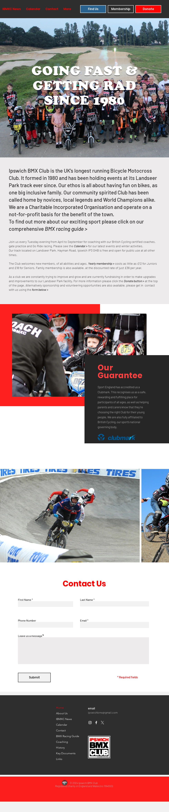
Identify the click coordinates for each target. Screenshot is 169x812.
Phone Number (27, 620)
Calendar (61, 724)
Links (59, 759)
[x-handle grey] (102, 722)
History (60, 747)
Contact (61, 730)
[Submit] (34, 677)
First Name (24, 599)
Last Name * (87, 599)
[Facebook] (96, 722)
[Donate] (148, 9)
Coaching (62, 741)
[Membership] (121, 9)
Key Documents (66, 753)
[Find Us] (93, 9)
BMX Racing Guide (67, 736)
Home (60, 707)
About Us (62, 713)
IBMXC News (64, 719)
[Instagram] (90, 722)
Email (83, 620)
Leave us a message (30, 636)
